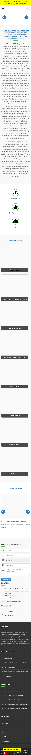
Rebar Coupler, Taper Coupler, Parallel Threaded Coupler (17, 663)
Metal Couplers (8, 676)
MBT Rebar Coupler (9, 667)
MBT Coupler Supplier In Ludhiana (13, 521)
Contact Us (7, 741)
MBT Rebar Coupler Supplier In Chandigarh (16, 704)
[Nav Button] (4, 17)
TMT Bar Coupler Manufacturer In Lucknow (15, 700)
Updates (6, 728)
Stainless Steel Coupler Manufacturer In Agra (16, 691)
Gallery (6, 736)
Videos (6, 732)
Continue (3, 527)
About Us (6, 723)
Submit (5, 579)
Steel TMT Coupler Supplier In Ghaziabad (15, 708)
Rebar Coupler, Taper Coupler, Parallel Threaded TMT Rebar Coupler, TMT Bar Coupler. (17, 671)
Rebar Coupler (8, 658)
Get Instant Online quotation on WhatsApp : (15, 3)
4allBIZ (17, 753)
